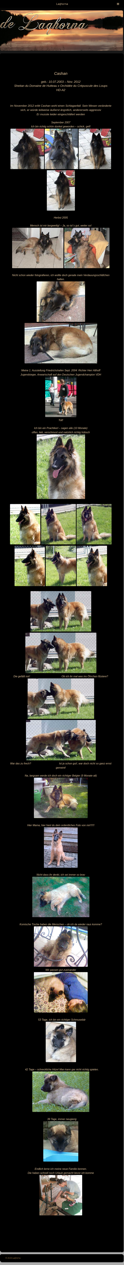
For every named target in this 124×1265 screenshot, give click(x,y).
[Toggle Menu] (118, 4)
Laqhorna (62, 4)
